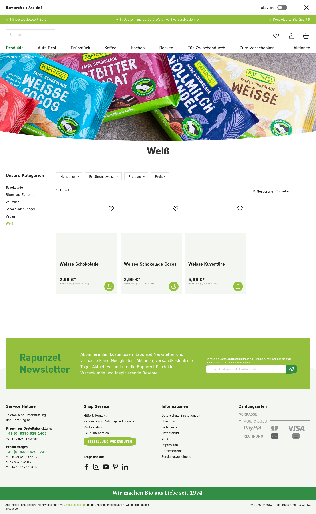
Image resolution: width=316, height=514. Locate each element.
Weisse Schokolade (79, 272)
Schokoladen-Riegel (20, 217)
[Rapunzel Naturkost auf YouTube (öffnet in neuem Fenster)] (106, 468)
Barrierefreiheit (173, 451)
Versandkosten (75, 505)
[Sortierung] (291, 200)
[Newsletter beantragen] (291, 370)
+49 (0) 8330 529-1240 (26, 452)
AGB (288, 359)
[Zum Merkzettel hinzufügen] (111, 217)
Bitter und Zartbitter (21, 203)
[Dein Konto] (291, 40)
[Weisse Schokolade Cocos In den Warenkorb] (173, 295)
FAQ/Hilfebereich (96, 434)
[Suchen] (30, 39)
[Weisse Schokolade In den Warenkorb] (109, 295)
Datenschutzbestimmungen (234, 359)
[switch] (282, 7)
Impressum (169, 446)
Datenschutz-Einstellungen (180, 416)
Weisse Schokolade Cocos (150, 272)
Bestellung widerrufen (109, 442)
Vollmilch (12, 210)
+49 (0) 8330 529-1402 (26, 434)
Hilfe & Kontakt (95, 416)
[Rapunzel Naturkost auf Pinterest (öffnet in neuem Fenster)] (116, 468)
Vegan (10, 224)
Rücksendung (93, 428)
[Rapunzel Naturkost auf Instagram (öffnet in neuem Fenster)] (97, 468)
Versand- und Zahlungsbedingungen (110, 422)
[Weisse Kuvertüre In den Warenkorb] (238, 295)
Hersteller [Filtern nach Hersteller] (67, 185)
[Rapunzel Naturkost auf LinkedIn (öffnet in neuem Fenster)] (125, 468)
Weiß (10, 232)
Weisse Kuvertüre (206, 272)
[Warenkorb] (306, 40)
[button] (306, 7)
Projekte (135, 185)
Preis (159, 185)
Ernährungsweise (102, 185)
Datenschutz (170, 434)
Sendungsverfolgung (176, 457)
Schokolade (14, 196)
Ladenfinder (170, 428)
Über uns (168, 422)
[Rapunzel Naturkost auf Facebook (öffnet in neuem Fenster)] (87, 468)
